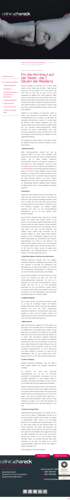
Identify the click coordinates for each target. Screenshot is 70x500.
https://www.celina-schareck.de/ (31, 62)
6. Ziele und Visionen (9, 107)
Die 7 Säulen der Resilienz (10, 82)
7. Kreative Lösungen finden (9, 111)
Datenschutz (60, 456)
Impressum (42, 456)
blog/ (43, 62)
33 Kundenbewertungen (64, 475)
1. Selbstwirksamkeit (9, 85)
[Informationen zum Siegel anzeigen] (64, 478)
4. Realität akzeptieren (10, 100)
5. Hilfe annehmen (8, 103)
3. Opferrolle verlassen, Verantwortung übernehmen (10, 94)
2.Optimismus (7, 89)
